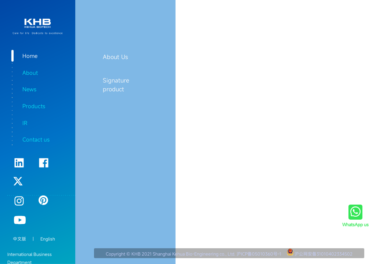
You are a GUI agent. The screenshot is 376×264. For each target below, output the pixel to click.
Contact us (36, 139)
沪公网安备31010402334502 (323, 254)
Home (29, 55)
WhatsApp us (355, 224)
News (29, 89)
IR (24, 122)
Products (33, 106)
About (30, 72)
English (47, 239)
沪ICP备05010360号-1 (258, 254)
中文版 (19, 239)
